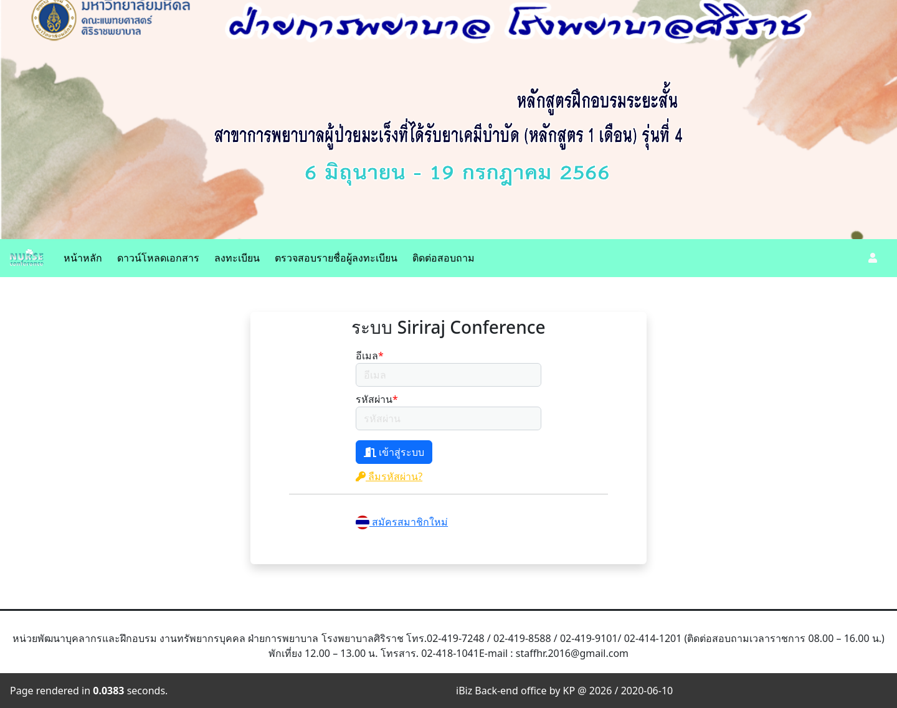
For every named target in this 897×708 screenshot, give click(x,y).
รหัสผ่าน (377, 399)
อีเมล (370, 355)
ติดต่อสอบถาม (443, 258)
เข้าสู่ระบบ (394, 452)
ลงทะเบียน (237, 258)
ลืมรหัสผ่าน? (389, 476)
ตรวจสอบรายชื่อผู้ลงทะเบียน (336, 258)
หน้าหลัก (83, 258)
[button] (872, 257)
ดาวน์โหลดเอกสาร (158, 258)
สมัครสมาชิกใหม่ (402, 522)
